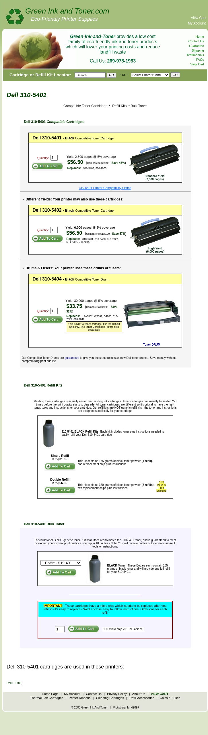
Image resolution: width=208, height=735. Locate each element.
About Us (138, 694)
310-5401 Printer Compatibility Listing (105, 188)
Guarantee (196, 46)
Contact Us (196, 41)
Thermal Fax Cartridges (46, 698)
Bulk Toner (139, 106)
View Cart (198, 18)
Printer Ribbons (80, 698)
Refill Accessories (141, 698)
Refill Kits (119, 106)
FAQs (200, 59)
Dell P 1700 (14, 683)
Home (200, 36)
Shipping (198, 50)
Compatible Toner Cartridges (85, 106)
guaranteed (72, 357)
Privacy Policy (117, 694)
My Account (197, 23)
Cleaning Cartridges (110, 698)
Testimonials (195, 55)
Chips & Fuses (170, 698)
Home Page (50, 694)
